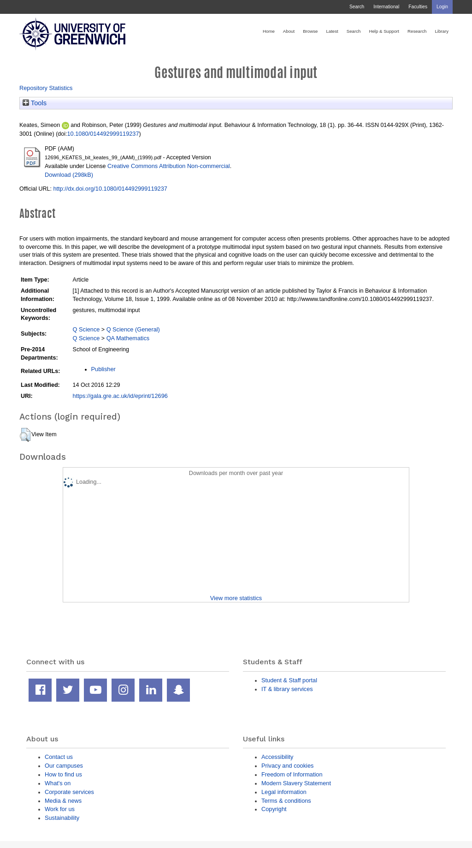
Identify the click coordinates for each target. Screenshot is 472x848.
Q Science (86, 329)
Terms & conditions (286, 800)
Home (269, 31)
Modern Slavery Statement (296, 783)
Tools (35, 103)
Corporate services (69, 791)
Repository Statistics (46, 87)
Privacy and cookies (287, 765)
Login (442, 6)
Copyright (274, 809)
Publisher (103, 369)
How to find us (63, 774)
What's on (58, 783)
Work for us (60, 809)
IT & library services (287, 689)
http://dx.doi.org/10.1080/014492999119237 (110, 188)
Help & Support (384, 31)
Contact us (59, 756)
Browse (310, 31)
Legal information (284, 791)
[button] (25, 435)
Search (356, 6)
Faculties (417, 6)
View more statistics (236, 598)
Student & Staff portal (289, 680)
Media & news (63, 800)
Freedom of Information (292, 774)
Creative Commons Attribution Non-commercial (168, 165)
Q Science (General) (133, 329)
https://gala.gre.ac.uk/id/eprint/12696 (120, 395)
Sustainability (62, 817)
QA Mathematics (128, 338)
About (289, 31)
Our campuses (64, 765)
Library (441, 31)
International (386, 6)
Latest (332, 31)
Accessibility (277, 756)
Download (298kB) (69, 174)
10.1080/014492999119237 (103, 133)
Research (416, 31)
